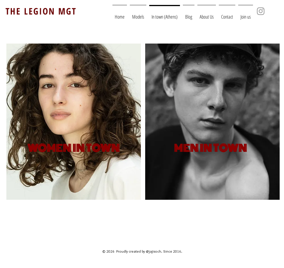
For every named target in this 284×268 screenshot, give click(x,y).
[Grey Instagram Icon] (261, 11)
